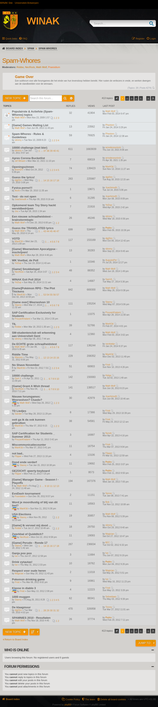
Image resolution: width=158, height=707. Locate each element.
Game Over (24, 77)
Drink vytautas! (22, 562)
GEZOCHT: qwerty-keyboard (31, 470)
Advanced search (71, 98)
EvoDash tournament (26, 493)
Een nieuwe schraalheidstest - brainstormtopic (32, 218)
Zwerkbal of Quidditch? (27, 534)
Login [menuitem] (153, 38)
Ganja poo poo (22, 553)
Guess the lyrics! (23, 177)
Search (152, 23)
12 (44, 357)
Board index (14, 48)
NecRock (30, 67)
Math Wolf (41, 67)
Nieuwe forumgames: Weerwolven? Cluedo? (27, 398)
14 (44, 180)
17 (54, 180)
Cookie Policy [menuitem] (72, 699)
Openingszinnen (23, 166)
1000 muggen (21, 596)
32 (58, 610)
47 (58, 231)
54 (48, 294)
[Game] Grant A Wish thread (31, 386)
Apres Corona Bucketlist (28, 158)
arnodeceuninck (113, 147)
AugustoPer (111, 260)
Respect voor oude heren (29, 570)
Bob (107, 502)
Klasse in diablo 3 (24, 588)
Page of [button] (117, 98)
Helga (108, 375)
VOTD (16, 238)
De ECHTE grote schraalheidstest (34, 344)
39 (51, 151)
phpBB (68, 705)
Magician (109, 534)
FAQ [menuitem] (24, 38)
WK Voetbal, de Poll (25, 260)
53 (44, 294)
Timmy (108, 607)
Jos (16, 211)
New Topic (13, 98)
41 (58, 151)
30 (51, 610)
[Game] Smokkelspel (26, 269)
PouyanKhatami (22, 319)
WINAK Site (6, 3)
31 (54, 610)
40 (54, 151)
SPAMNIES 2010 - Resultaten (31, 617)
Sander (18, 414)
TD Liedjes (19, 411)
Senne (108, 493)
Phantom (109, 125)
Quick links (11, 38)
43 (44, 231)
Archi (17, 190)
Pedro (108, 228)
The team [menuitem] (90, 699)
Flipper (18, 456)
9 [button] (148, 98)
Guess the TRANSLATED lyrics (32, 228)
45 (51, 231)
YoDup (108, 205)
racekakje (110, 344)
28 (44, 610)
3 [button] (131, 98)
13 (48, 357)
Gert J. (18, 378)
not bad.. (18, 453)
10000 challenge (23, 375)
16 (51, 180)
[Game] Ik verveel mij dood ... (31, 525)
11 (51, 486)
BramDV (19, 169)
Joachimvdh (111, 187)
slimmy (18, 140)
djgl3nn (18, 180)
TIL (14, 324)
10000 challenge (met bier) (29, 147)
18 (58, 180)
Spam (30, 48)
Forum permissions (21, 666)
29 (48, 610)
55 (51, 294)
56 (54, 294)
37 (44, 151)
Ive (16, 556)
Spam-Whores (48, 48)
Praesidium (54, 67)
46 (54, 231)
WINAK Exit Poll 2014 (26, 279)
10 (58, 378)
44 (48, 231)
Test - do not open (24, 196)
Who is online (16, 650)
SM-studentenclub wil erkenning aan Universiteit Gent (33, 334)
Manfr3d (109, 166)
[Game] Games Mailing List (30, 125)
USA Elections (21, 514)
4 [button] (136, 98)
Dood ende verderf (24, 462)
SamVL (109, 279)
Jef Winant (20, 161)
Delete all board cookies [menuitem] (113, 699)
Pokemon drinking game (28, 579)
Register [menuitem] (140, 38)
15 (48, 180)
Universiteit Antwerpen (26, 3)
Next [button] (153, 98)
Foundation (20, 496)
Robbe (20, 67)
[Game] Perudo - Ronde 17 (29, 542)
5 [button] (140, 98)
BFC (107, 542)
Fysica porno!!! (22, 187)
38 (48, 151)
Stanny (18, 305)
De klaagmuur (21, 607)
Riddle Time (20, 354)
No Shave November (25, 365)
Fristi (107, 365)
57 (58, 294)
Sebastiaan (110, 596)
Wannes (19, 357)
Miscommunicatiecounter (29, 444)
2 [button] (127, 98)
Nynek (108, 433)
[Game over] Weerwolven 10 (31, 302)
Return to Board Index (16, 639)
